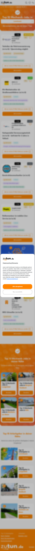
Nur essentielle (17, 292)
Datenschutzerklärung (12, 279)
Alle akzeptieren (18, 286)
